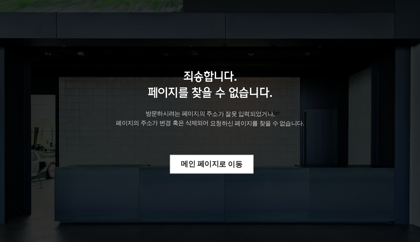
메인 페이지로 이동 (212, 164)
